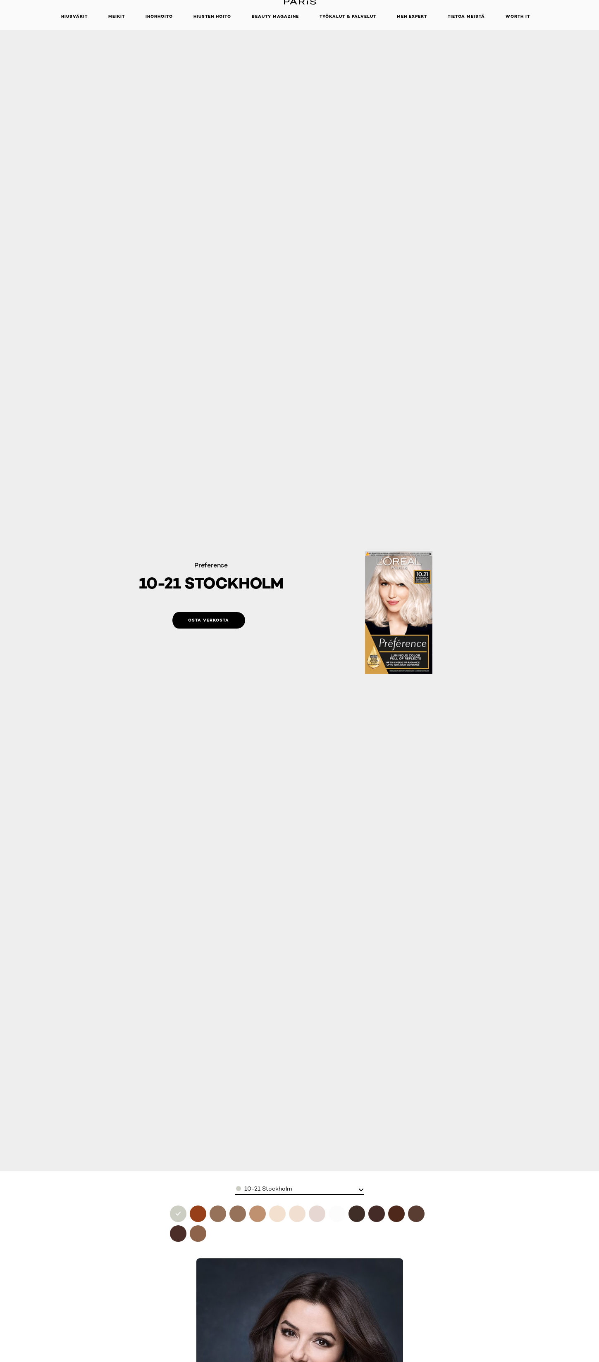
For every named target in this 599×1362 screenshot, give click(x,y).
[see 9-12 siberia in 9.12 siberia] (237, 1213)
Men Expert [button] (412, 16)
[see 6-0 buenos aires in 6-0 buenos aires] (178, 1233)
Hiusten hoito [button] (212, 16)
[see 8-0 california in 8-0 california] (198, 1233)
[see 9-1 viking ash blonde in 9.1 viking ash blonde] (257, 1213)
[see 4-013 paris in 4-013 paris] (376, 1213)
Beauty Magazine (275, 16)
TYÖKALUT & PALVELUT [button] (348, 16)
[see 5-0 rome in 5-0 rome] (416, 1213)
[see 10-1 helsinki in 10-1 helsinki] (297, 1213)
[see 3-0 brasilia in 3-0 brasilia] (356, 1213)
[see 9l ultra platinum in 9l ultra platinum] (277, 1213)
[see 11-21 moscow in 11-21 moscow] (337, 1213)
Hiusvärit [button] (74, 16)
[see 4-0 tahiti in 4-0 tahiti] (396, 1213)
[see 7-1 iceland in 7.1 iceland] (218, 1213)
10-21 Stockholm (268, 1188)
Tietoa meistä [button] (466, 16)
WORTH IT (518, 16)
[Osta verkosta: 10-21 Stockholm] (208, 620)
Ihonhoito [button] (159, 16)
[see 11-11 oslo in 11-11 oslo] (317, 1213)
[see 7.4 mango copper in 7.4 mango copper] (198, 1213)
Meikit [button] (116, 16)
